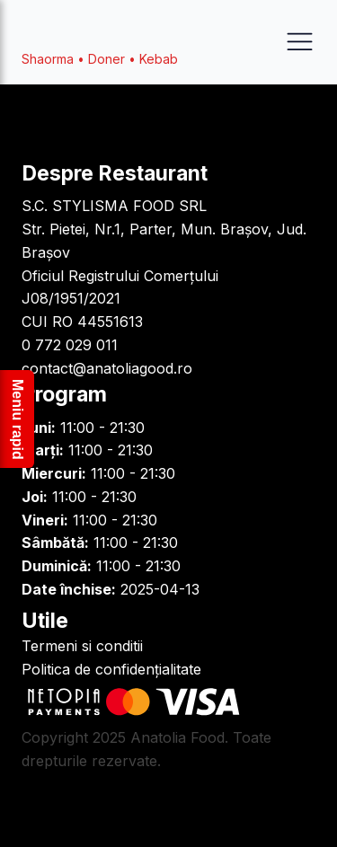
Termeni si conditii (82, 646)
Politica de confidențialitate (111, 669)
